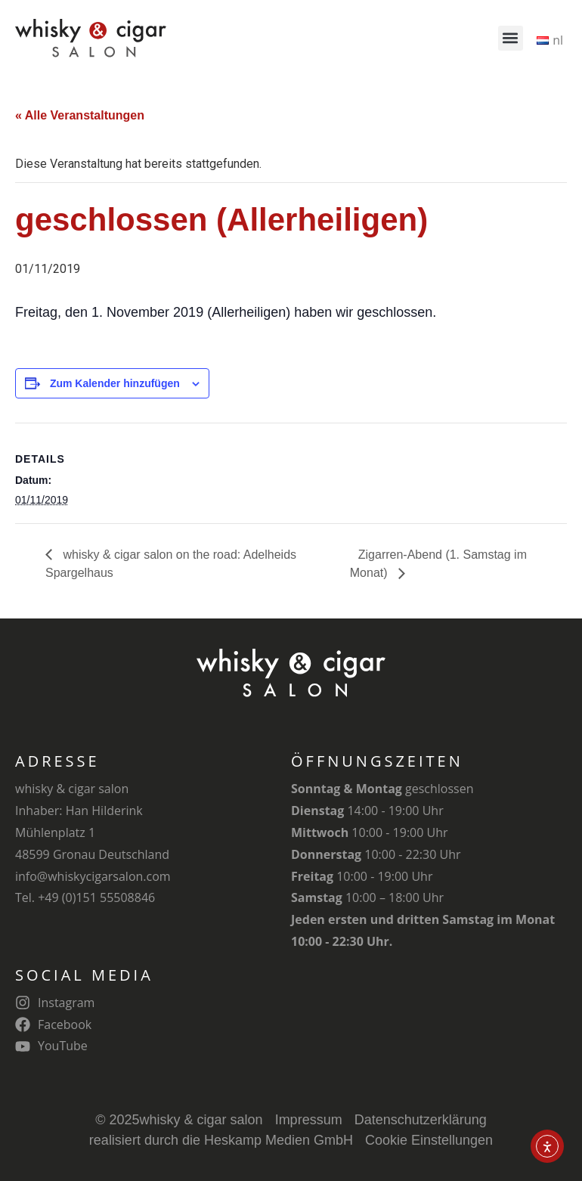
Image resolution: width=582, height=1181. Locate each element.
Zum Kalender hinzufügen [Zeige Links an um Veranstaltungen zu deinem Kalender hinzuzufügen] (115, 383)
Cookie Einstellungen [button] (429, 1140)
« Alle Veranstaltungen (79, 115)
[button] (510, 38)
